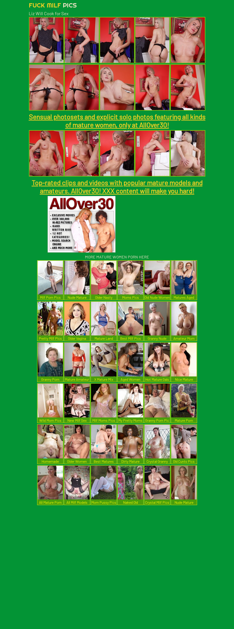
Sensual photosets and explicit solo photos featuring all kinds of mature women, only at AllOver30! (117, 121)
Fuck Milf (53, 5)
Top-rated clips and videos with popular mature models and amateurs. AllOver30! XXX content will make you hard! (117, 186)
